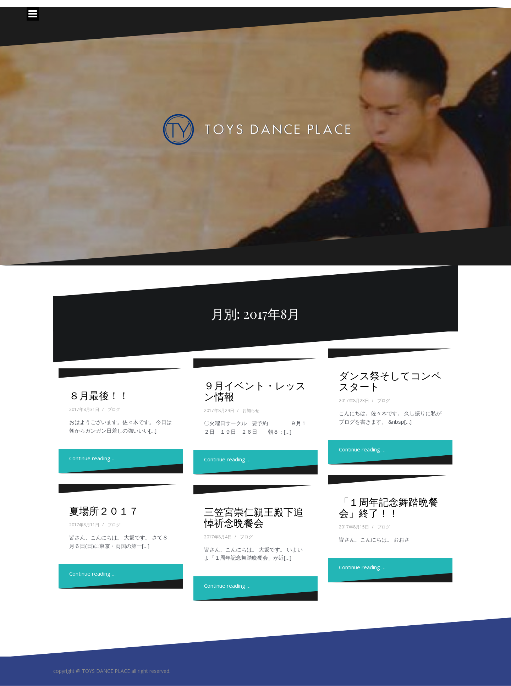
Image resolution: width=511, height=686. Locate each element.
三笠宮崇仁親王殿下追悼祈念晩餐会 (253, 517)
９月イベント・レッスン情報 (255, 391)
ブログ (114, 409)
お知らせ (250, 410)
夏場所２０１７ (104, 510)
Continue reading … (92, 458)
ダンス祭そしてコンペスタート (390, 381)
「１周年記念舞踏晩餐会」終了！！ (388, 507)
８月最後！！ (99, 395)
